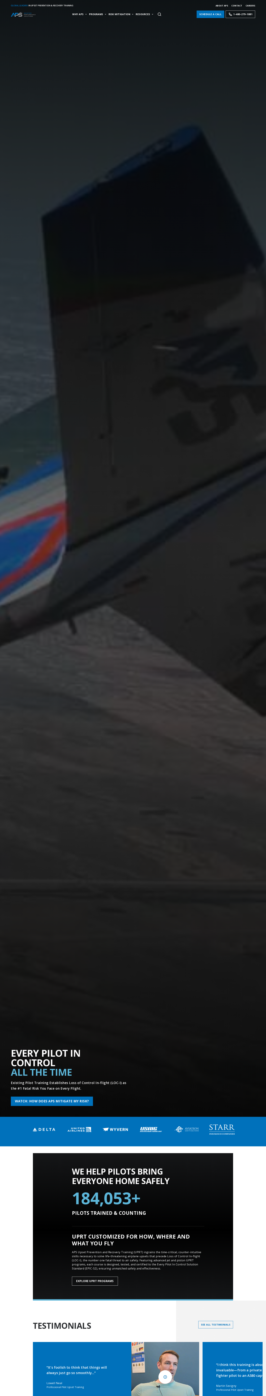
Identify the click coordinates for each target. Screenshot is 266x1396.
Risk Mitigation (119, 14)
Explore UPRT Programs (95, 1281)
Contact (236, 5)
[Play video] (165, 1377)
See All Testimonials (215, 1324)
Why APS (78, 14)
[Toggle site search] (159, 14)
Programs (96, 14)
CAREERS (250, 5)
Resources (143, 14)
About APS (222, 5)
